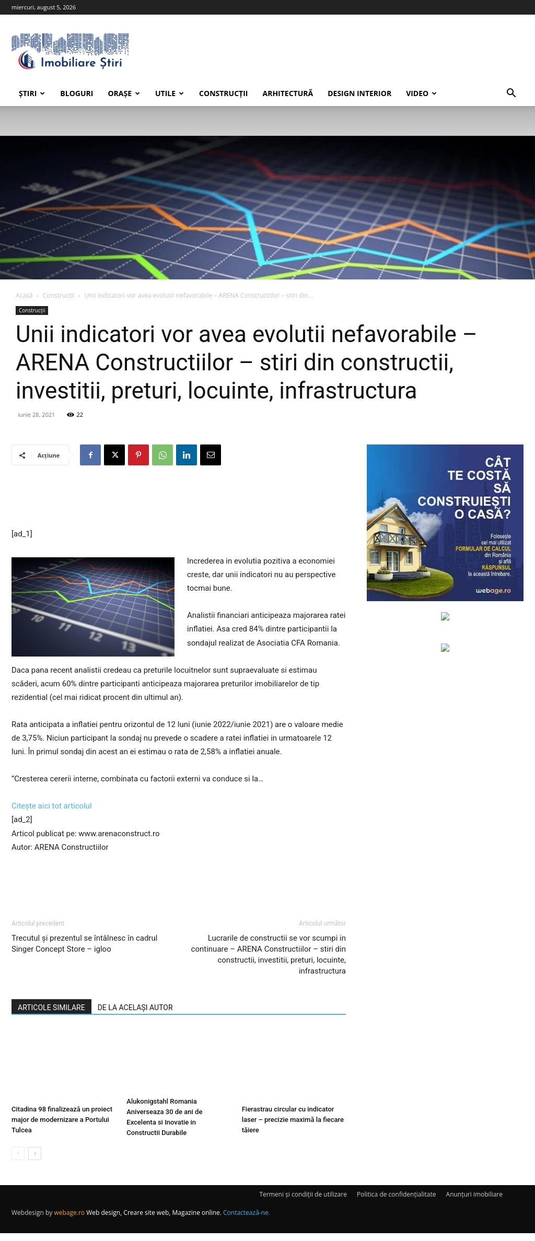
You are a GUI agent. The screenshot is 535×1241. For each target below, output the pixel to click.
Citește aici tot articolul (51, 806)
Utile (169, 93)
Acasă (24, 295)
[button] (511, 94)
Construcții (223, 93)
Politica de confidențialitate (396, 1202)
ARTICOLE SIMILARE (51, 1007)
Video (421, 93)
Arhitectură (287, 93)
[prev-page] (18, 1161)
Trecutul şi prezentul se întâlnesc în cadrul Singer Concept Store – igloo (84, 943)
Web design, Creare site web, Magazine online (153, 1220)
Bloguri (76, 93)
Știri (32, 93)
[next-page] (34, 1161)
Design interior (359, 93)
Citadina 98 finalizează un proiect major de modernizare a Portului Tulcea (61, 1119)
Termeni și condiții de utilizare (302, 1202)
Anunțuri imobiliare (474, 1202)
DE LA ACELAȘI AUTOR (135, 1007)
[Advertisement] (178, 500)
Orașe (124, 93)
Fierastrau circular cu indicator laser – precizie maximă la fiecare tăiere (293, 1119)
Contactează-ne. (246, 1220)
